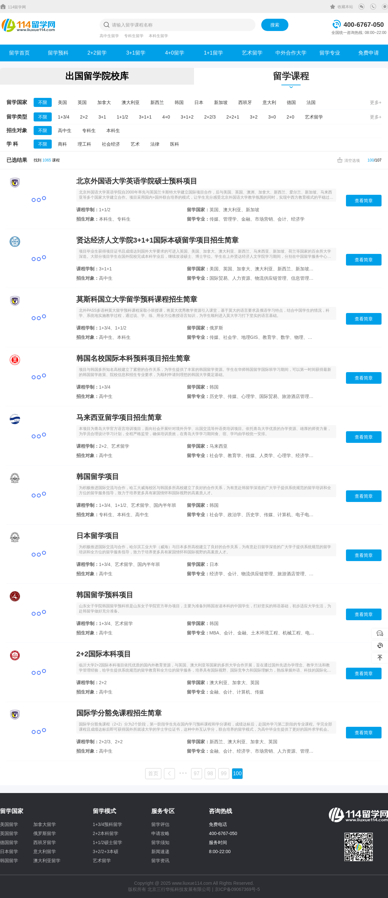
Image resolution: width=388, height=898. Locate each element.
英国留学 (9, 833)
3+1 (102, 117)
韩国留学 (9, 860)
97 (196, 773)
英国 (82, 102)
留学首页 (19, 53)
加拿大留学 (44, 824)
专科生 (89, 130)
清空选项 (348, 160)
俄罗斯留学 (44, 833)
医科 (174, 144)
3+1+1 (145, 117)
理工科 (84, 144)
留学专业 (329, 53)
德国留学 (9, 842)
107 (378, 160)
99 (224, 773)
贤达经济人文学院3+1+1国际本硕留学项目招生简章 (157, 240)
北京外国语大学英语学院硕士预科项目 (136, 181)
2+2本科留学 (106, 833)
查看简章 (364, 200)
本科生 (113, 130)
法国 (311, 102)
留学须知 (160, 842)
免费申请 (368, 53)
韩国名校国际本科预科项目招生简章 (133, 358)
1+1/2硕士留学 (107, 842)
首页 (153, 773)
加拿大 (104, 102)
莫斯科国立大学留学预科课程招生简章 (136, 299)
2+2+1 (232, 117)
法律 (154, 144)
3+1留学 (135, 53)
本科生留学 (158, 36)
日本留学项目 (97, 536)
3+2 (254, 117)
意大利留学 (44, 851)
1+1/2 (122, 117)
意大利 (269, 102)
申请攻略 (160, 833)
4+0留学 (174, 53)
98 (210, 773)
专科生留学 (134, 36)
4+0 (166, 117)
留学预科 (58, 53)
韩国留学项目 (97, 477)
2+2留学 (96, 53)
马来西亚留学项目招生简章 (119, 417)
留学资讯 (160, 860)
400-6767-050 (364, 24)
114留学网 (13, 6)
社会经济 (111, 144)
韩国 (179, 102)
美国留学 (9, 824)
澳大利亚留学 (46, 860)
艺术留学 (252, 53)
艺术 (135, 144)
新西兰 (157, 102)
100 (371, 160)
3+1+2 (187, 117)
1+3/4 (63, 117)
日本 (198, 102)
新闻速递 (160, 851)
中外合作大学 (291, 53)
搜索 (274, 24)
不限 (42, 102)
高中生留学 (109, 36)
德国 (291, 102)
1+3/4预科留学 (107, 824)
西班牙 (245, 102)
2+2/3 (210, 117)
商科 (62, 144)
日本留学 (9, 851)
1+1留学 (213, 53)
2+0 (290, 117)
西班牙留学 (44, 842)
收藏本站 (341, 6)
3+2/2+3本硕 (105, 851)
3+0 (272, 117)
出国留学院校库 (97, 76)
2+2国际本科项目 (103, 654)
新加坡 (221, 102)
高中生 (64, 130)
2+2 (84, 117)
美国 (62, 102)
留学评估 (160, 824)
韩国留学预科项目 (104, 595)
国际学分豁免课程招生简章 (119, 713)
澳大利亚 (131, 102)
